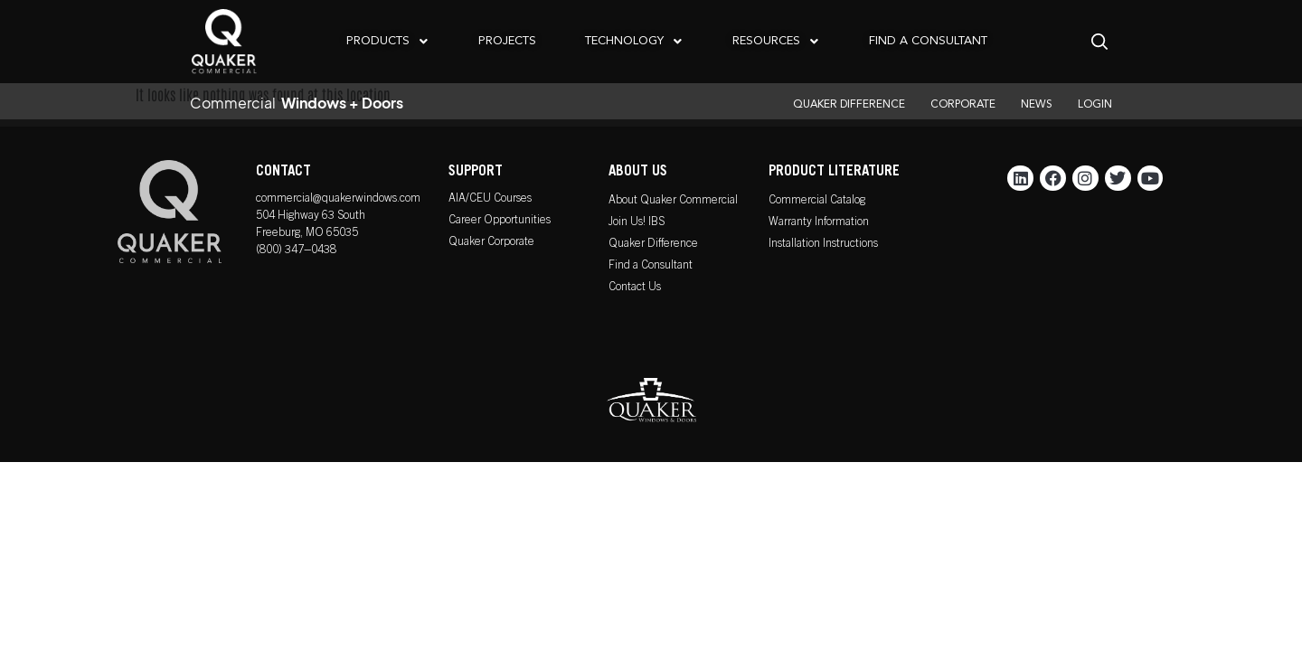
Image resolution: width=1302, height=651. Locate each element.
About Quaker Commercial (673, 201)
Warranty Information (819, 223)
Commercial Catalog (817, 201)
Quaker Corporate (491, 243)
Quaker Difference (653, 244)
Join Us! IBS (637, 223)
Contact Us (635, 288)
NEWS (1036, 104)
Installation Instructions (823, 244)
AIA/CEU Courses (490, 199)
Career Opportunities (499, 221)
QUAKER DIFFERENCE (849, 104)
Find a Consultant (651, 266)
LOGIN (1095, 104)
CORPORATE (962, 104)
